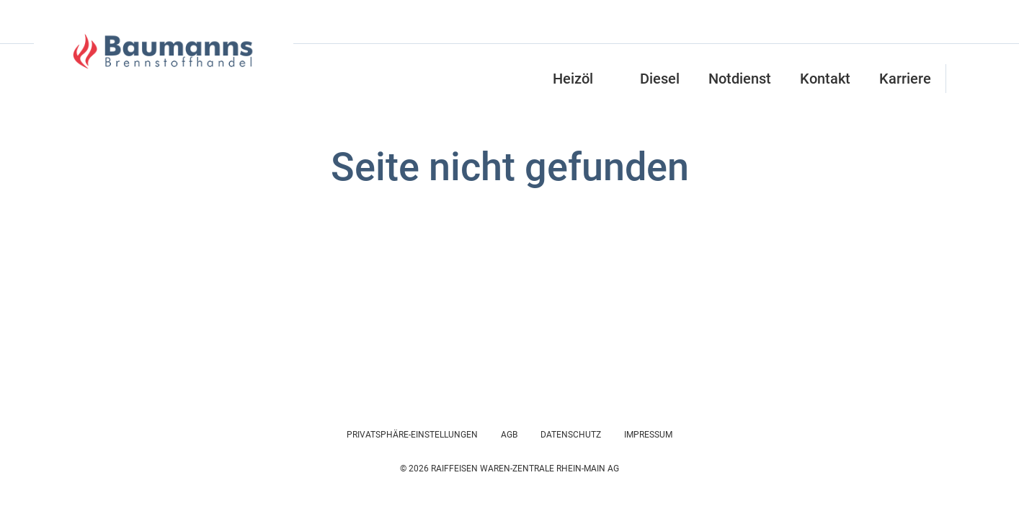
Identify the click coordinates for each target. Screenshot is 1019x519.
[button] (961, 78)
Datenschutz (570, 435)
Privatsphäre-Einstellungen (412, 435)
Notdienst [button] (739, 78)
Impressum (648, 435)
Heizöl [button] (573, 78)
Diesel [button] (660, 78)
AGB (509, 435)
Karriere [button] (905, 78)
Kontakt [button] (825, 78)
